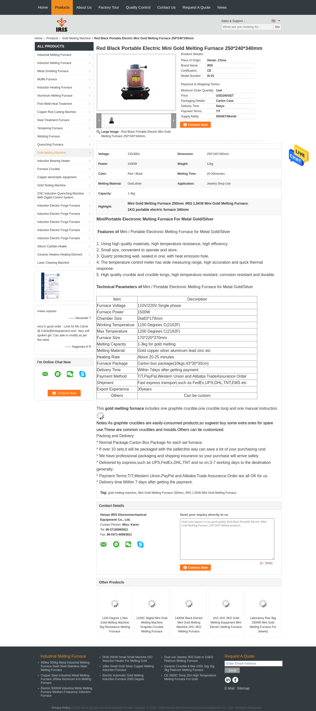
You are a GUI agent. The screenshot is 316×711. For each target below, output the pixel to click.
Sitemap (243, 688)
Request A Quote (196, 7)
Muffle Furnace (47, 79)
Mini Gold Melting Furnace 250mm (160, 493)
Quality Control (138, 7)
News (222, 7)
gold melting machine (122, 493)
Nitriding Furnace (48, 136)
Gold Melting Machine (76, 38)
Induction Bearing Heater (53, 161)
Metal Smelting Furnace (53, 71)
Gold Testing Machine (51, 185)
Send (232, 670)
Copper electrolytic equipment (57, 177)
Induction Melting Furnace (54, 63)
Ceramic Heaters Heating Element (59, 254)
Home (43, 7)
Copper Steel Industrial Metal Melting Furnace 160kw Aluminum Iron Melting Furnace (66, 679)
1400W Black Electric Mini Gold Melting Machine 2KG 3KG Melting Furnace (189, 624)
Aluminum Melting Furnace (55, 95)
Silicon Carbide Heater (52, 246)
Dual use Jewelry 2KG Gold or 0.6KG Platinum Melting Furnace (188, 659)
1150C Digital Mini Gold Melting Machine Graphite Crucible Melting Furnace (151, 624)
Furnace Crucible (48, 169)
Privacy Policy (61, 708)
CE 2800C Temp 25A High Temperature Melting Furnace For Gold (190, 677)
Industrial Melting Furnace (54, 55)
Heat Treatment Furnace (53, 120)
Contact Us (166, 7)
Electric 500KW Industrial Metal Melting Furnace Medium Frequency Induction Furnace (66, 692)
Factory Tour (109, 7)
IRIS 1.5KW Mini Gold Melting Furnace (210, 493)
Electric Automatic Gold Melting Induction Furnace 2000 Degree (123, 677)
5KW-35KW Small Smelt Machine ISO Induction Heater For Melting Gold (127, 659)
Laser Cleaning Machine (53, 262)
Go (277, 27)
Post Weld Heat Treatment (54, 104)
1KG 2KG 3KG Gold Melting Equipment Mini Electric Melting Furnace (226, 622)
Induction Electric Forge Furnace (58, 205)
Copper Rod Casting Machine (56, 112)
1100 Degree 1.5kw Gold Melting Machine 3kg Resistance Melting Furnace (114, 624)
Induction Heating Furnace (54, 87)
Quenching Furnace (50, 144)
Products (62, 7)
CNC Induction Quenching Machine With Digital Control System (60, 195)
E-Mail (230, 688)
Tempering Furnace (50, 128)
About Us (84, 7)
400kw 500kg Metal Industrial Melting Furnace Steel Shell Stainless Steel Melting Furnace (65, 666)
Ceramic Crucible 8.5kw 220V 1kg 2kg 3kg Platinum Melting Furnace (189, 668)
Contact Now (198, 125)
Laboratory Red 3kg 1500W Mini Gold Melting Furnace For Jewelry (263, 624)
